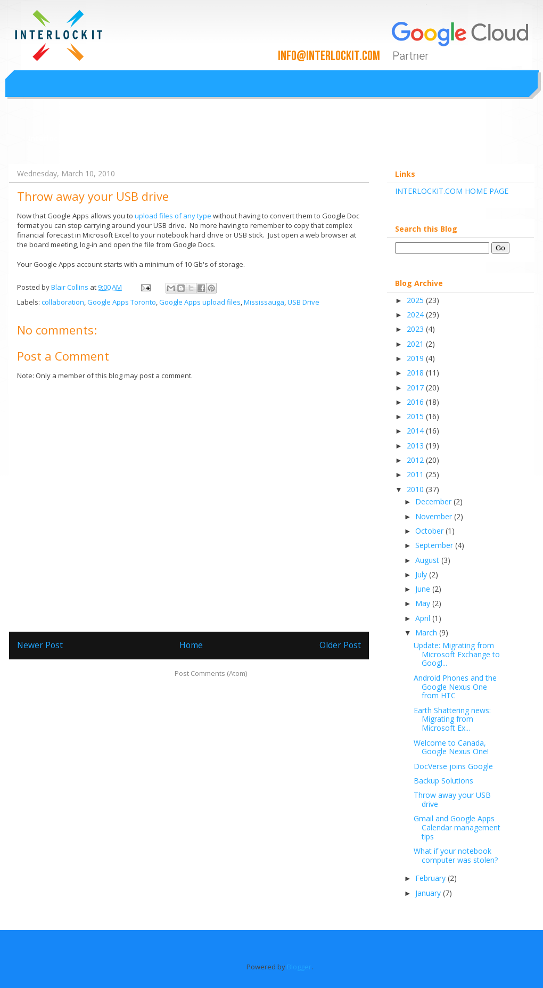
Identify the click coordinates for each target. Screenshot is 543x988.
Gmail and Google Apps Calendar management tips (457, 827)
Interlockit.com (57, 138)
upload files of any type (172, 216)
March (427, 632)
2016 (416, 402)
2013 (416, 445)
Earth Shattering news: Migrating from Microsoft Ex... (452, 719)
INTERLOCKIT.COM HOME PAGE (451, 191)
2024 (416, 314)
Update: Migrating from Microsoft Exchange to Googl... (457, 654)
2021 (416, 344)
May (423, 603)
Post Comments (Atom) (211, 673)
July (422, 574)
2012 (416, 460)
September (435, 545)
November (434, 516)
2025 (416, 300)
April (423, 618)
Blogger (299, 966)
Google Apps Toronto (121, 302)
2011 (416, 474)
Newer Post (40, 645)
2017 (416, 387)
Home (191, 645)
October (430, 531)
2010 (416, 489)
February (431, 878)
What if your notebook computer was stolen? (456, 855)
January (429, 893)
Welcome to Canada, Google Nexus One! (451, 747)
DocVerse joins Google (453, 766)
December (434, 501)
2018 (416, 373)
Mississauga (264, 302)
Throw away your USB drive (452, 799)
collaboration (63, 302)
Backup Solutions (443, 780)
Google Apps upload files (200, 302)
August (428, 560)
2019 (416, 358)
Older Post (340, 645)
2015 (416, 416)
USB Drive (303, 302)
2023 (416, 329)
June (423, 589)
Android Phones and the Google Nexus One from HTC (455, 687)
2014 (416, 431)
